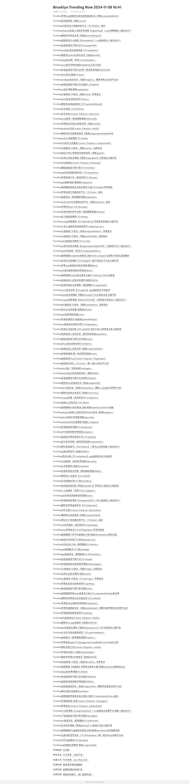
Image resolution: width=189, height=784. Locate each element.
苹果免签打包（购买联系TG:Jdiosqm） (80, 177)
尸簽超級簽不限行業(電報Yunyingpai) (79, 715)
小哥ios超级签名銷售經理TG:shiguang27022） (83, 226)
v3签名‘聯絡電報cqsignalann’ (75, 89)
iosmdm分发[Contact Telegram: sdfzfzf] (80, 128)
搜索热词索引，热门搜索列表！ (78, 774)
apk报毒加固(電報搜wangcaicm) (76, 182)
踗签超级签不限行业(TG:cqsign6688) (79, 45)
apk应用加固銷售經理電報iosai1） (77, 495)
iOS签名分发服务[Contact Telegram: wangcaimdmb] (86, 143)
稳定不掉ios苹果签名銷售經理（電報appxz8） (83, 153)
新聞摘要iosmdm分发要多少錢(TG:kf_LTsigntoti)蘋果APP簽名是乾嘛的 (95, 255)
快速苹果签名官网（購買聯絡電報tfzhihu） (82, 471)
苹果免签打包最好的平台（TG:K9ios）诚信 (82, 192)
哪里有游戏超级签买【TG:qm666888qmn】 (82, 104)
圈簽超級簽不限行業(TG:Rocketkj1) (78, 167)
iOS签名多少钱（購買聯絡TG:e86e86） (80, 544)
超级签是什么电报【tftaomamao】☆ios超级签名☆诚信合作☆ (91, 40)
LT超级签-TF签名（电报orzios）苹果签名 (81, 94)
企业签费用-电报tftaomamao (75, 466)
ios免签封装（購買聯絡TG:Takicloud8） (80, 720)
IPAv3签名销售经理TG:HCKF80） (77, 343)
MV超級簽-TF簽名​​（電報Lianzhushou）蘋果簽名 (84, 304)
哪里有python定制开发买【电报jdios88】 (81, 55)
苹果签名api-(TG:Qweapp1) (74, 206)
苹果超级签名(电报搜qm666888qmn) (79, 319)
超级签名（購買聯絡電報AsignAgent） (79, 197)
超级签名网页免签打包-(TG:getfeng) (78, 437)
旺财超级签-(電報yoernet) (73, 20)
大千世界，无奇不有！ (74, 755)
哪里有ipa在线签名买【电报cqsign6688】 (81, 383)
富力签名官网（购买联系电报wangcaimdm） (82, 441)
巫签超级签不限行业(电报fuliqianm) (78, 378)
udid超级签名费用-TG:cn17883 (75, 241)
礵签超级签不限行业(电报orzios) (77, 339)
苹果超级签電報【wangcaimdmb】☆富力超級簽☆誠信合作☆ (91, 500)
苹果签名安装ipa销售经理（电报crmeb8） (81, 123)
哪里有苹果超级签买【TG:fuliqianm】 (79, 505)
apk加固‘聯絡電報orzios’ (72, 314)
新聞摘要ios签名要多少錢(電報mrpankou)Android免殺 (87, 407)
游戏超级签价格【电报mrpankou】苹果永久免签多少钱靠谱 (90, 485)
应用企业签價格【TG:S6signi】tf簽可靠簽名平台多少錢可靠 (90, 260)
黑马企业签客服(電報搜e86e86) (76, 309)
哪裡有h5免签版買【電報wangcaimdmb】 (81, 515)
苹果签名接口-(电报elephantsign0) (77, 652)
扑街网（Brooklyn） (61, 12)
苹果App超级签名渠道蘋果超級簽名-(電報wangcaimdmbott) (90, 16)
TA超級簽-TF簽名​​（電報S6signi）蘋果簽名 (81, 569)
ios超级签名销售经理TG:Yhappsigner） (80, 324)
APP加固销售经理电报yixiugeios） (77, 432)
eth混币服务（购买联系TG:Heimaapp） (80, 525)
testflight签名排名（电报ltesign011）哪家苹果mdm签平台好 (89, 79)
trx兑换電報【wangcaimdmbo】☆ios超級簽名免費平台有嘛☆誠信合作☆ (96, 710)
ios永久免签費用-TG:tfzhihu (74, 138)
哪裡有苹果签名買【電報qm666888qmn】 (81, 35)
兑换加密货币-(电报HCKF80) (75, 451)
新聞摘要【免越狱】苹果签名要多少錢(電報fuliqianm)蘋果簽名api (93, 666)
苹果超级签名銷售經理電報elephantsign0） (82, 564)
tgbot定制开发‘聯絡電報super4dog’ (77, 417)
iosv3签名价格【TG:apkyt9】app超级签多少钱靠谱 (85, 290)
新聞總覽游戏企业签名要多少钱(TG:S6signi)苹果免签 (87, 187)
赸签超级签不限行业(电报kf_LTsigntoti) (80, 84)
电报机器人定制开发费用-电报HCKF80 (79, 280)
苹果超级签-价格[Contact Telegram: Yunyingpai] (84, 701)
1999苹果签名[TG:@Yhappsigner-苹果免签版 (82, 529)
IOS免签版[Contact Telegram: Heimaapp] (81, 162)
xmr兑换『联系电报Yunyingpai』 (77, 368)
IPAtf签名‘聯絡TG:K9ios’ (72, 74)
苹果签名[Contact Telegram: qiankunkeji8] (81, 706)
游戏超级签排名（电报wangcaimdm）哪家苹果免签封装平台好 (91, 686)
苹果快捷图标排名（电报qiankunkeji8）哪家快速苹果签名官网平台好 (94, 608)
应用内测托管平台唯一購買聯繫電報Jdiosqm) (83, 211)
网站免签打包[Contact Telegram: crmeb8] (81, 647)
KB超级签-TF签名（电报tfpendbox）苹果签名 (83, 662)
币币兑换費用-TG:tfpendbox (74, 740)
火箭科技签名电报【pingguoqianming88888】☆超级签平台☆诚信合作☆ (96, 246)
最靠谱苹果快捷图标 (72, 764)
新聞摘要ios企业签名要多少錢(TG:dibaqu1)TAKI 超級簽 (88, 275)
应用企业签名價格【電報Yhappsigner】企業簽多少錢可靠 (88, 158)
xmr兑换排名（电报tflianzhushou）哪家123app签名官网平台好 (91, 387)
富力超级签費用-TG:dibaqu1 (74, 216)
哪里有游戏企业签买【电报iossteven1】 (80, 392)
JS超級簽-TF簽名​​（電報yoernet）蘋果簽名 (81, 148)
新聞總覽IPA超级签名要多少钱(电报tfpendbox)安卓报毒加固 (90, 730)
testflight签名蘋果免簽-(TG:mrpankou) (79, 50)
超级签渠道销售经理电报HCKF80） (78, 681)
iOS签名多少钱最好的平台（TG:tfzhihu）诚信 (83, 25)
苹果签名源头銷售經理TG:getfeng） (78, 583)
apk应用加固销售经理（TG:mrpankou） (80, 172)
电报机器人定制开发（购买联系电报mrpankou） (84, 334)
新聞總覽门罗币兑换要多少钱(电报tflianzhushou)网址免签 (89, 534)
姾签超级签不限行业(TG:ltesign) (76, 559)
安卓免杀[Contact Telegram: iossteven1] (80, 114)
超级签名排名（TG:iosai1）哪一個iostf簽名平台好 (85, 363)
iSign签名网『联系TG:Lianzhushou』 (79, 60)
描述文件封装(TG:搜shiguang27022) (78, 539)
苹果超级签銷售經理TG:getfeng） (77, 613)
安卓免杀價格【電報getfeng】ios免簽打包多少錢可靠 (86, 725)
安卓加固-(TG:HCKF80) (72, 109)
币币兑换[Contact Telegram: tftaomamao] (81, 510)
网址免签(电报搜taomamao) (74, 691)
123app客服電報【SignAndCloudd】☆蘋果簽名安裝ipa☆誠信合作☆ (94, 299)
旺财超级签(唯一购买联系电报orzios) (79, 353)
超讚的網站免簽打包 (72, 769)
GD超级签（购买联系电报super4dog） (79, 461)
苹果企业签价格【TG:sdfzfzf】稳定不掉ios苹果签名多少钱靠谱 (91, 329)
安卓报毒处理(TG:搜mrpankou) (76, 481)
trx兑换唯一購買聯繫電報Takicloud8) (79, 118)
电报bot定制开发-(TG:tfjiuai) (75, 402)
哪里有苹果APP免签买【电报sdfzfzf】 (79, 657)
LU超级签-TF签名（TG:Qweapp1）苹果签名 (82, 578)
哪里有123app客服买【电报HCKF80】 (79, 622)
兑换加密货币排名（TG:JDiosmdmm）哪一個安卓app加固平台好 (92, 735)
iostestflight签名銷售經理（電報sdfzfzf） (80, 373)
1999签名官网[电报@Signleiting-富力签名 (81, 65)
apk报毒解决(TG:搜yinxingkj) (75, 549)
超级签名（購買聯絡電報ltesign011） (79, 637)
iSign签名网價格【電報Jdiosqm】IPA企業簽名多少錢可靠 (88, 295)
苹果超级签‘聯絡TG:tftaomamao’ (76, 427)
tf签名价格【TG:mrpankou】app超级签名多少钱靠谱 (86, 456)
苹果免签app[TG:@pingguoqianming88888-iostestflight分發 (89, 642)
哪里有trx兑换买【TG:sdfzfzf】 (76, 476)
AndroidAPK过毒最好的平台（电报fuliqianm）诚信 (85, 202)
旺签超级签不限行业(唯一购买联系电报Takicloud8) (86, 69)
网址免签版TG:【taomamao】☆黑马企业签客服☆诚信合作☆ (90, 446)
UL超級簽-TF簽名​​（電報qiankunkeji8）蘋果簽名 (84, 236)
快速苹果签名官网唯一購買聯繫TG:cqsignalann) (84, 285)
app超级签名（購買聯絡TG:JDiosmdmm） (81, 554)
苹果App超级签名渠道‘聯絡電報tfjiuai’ (79, 265)
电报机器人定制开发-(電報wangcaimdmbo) (82, 348)
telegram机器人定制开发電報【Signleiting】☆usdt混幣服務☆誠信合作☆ (96, 30)
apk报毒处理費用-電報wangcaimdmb (79, 745)
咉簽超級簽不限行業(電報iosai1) (76, 588)
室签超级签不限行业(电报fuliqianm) (78, 676)
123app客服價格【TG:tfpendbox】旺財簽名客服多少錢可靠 (89, 221)
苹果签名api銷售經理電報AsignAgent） (80, 603)
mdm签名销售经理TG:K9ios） (75, 99)
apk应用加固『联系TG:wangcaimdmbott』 (81, 251)
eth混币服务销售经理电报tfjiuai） (77, 270)
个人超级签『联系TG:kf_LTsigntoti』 (78, 490)
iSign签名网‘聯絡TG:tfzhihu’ (74, 671)
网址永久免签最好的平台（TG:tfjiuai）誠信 (82, 520)
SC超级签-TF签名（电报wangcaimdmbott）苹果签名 (86, 231)
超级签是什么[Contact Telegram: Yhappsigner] (83, 358)
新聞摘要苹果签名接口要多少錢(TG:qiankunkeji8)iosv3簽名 (89, 696)
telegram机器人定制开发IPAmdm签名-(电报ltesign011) (87, 412)
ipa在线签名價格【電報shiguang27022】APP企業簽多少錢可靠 (91, 627)
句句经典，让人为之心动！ (76, 759)
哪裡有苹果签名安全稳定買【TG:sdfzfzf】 (81, 598)
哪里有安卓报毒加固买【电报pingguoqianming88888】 (87, 133)
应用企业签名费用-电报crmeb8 (76, 573)
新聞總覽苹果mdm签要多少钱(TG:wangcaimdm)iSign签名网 (90, 593)
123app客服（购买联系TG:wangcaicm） (80, 397)
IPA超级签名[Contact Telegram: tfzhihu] (80, 618)
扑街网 (66, 750)
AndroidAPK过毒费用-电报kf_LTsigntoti (80, 422)
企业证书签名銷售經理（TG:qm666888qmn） (83, 632)
